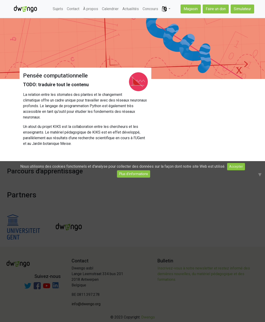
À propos (90, 9)
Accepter (236, 166)
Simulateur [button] (242, 9)
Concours (150, 9)
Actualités (130, 9)
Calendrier (110, 9)
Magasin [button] (191, 9)
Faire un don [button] (216, 9)
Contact (73, 9)
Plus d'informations (133, 174)
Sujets (58, 9)
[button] (166, 9)
